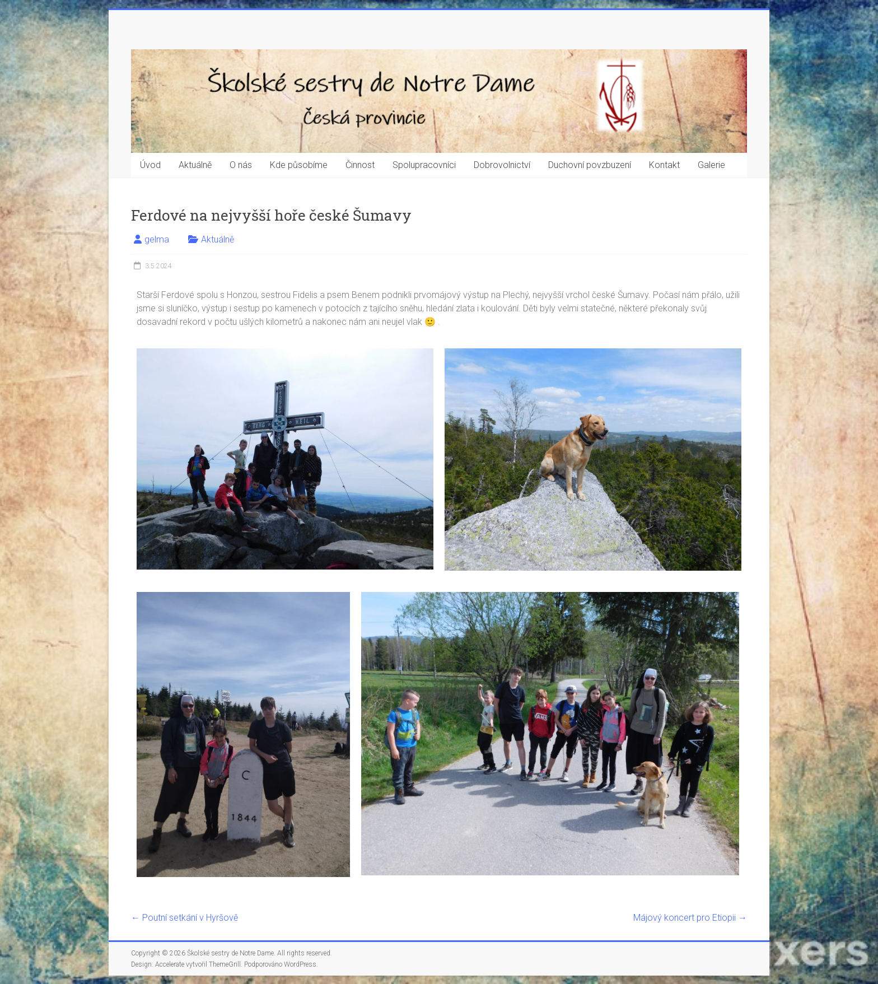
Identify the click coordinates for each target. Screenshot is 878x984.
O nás (241, 165)
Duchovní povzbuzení (589, 165)
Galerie (711, 165)
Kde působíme (299, 165)
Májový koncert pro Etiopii (690, 917)
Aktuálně (195, 165)
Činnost (360, 165)
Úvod (150, 165)
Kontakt (664, 165)
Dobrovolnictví (502, 165)
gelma (156, 239)
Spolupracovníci (424, 165)
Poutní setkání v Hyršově (184, 917)
